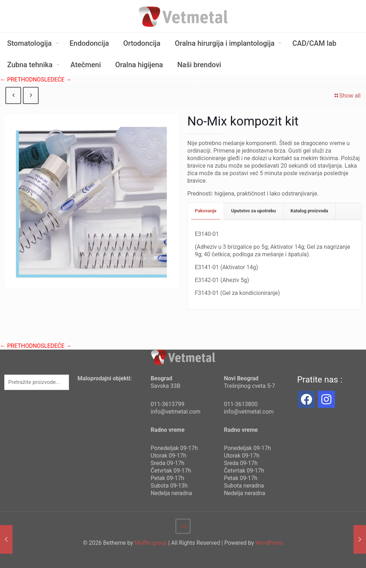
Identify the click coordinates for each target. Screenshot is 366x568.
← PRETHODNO (20, 79)
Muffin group (150, 542)
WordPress (269, 542)
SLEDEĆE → (56, 79)
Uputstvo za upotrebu (253, 210)
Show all (347, 95)
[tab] (206, 211)
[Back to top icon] (183, 526)
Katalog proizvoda (309, 210)
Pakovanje (206, 210)
